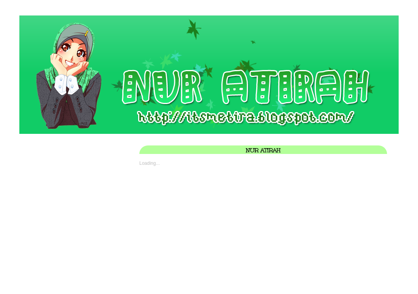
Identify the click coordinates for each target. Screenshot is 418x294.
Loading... (149, 163)
